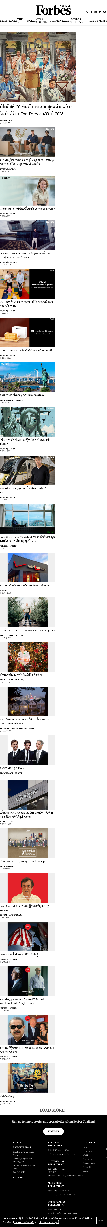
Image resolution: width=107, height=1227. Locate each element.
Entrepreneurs (16, 635)
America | (4, 546)
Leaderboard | (7, 400)
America (12, 214)
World (13, 546)
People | (4, 635)
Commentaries (26, 728)
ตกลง (100, 1220)
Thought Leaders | (9, 728)
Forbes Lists (6, 121)
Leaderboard (7, 866)
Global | (4, 915)
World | (4, 169)
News (5, 591)
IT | (1, 591)
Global (12, 169)
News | (3, 822)
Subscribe (53, 1131)
